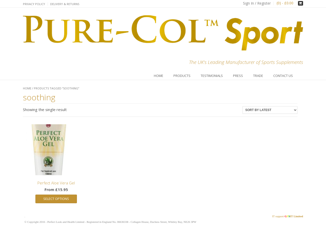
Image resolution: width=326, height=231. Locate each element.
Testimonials (212, 75)
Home (158, 75)
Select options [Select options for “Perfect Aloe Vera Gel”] (56, 198)
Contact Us (283, 75)
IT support (287, 216)
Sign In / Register (257, 3)
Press (238, 75)
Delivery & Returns (64, 4)
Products (182, 75)
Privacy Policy (34, 4)
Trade (258, 75)
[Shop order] (269, 110)
